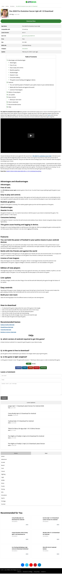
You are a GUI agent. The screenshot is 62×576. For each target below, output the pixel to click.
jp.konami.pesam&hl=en (28, 35)
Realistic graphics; (17, 70)
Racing (3, 493)
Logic (2, 481)
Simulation (12, 6)
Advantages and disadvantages (19, 60)
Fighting (3, 478)
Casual (3, 475)
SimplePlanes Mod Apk (7, 329)
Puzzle (3, 490)
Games (7, 6)
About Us (35, 574)
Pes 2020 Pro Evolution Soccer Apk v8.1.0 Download (26, 6)
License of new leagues (18, 91)
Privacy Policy (52, 574)
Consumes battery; (17, 77)
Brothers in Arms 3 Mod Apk (8, 333)
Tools (9, 411)
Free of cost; (15, 65)
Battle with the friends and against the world (24, 89)
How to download (15, 104)
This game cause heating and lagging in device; (25, 80)
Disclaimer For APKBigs (43, 574)
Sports (3, 502)
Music (2, 487)
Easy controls (14, 99)
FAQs (12, 109)
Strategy (3, 505)
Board (3, 469)
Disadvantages (16, 72)
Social (9, 434)
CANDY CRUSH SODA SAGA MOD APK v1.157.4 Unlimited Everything (23, 173)
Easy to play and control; (19, 67)
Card (2, 472)
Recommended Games (17, 106)
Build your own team (18, 101)
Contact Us (59, 574)
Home (3, 6)
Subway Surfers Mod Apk (8, 326)
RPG (2, 496)
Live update (14, 96)
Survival (3, 508)
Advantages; (15, 63)
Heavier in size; (16, 75)
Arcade (3, 466)
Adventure (4, 463)
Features (13, 82)
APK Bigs (13, 14)
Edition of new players (17, 94)
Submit (4, 402)
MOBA (3, 484)
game (49, 117)
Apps (46, 457)
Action (9, 426)
